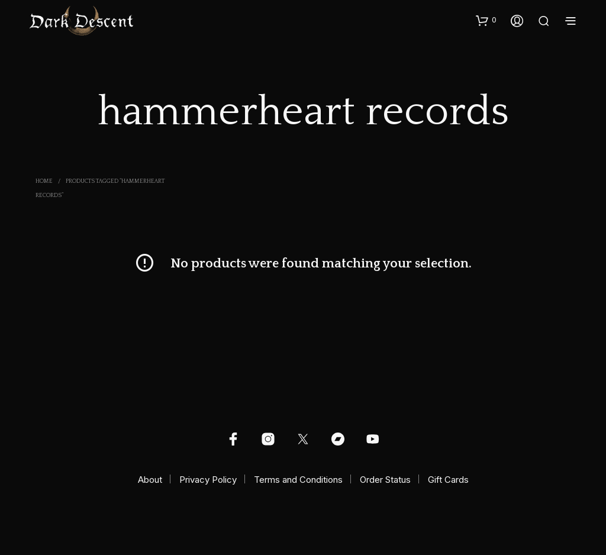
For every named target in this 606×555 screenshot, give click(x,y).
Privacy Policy (208, 479)
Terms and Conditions (298, 479)
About (150, 479)
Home (44, 181)
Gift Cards (448, 479)
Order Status (385, 479)
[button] (486, 20)
